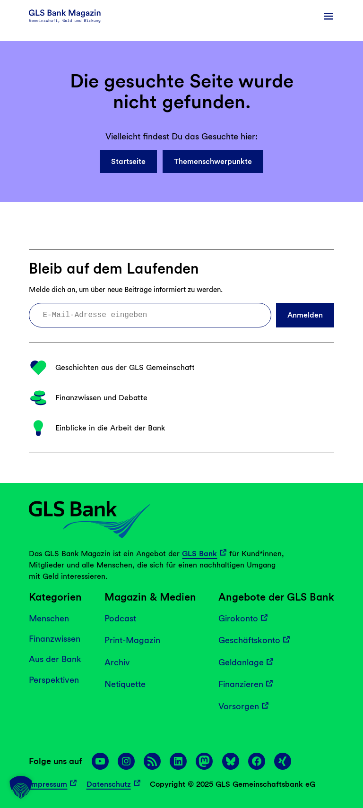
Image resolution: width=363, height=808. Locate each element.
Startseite (128, 161)
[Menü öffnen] (328, 16)
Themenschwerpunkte (213, 161)
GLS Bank (199, 553)
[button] (21, 787)
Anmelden (305, 314)
